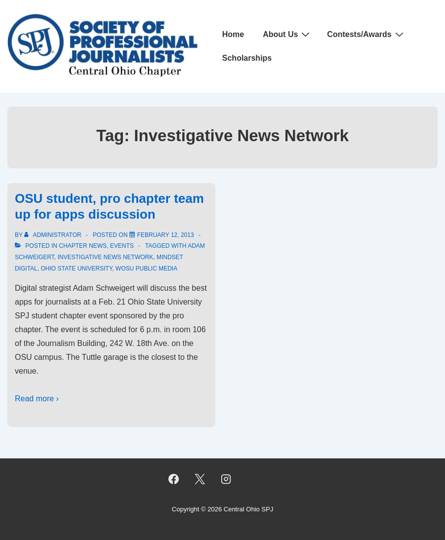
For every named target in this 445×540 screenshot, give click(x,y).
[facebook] (173, 478)
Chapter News (83, 245)
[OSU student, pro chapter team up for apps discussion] (165, 234)
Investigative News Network (105, 257)
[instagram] (225, 478)
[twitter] (200, 478)
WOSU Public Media (146, 268)
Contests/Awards (366, 34)
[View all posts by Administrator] (53, 234)
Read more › (37, 398)
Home (233, 34)
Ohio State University (76, 268)
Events (122, 245)
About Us (287, 34)
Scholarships (247, 58)
